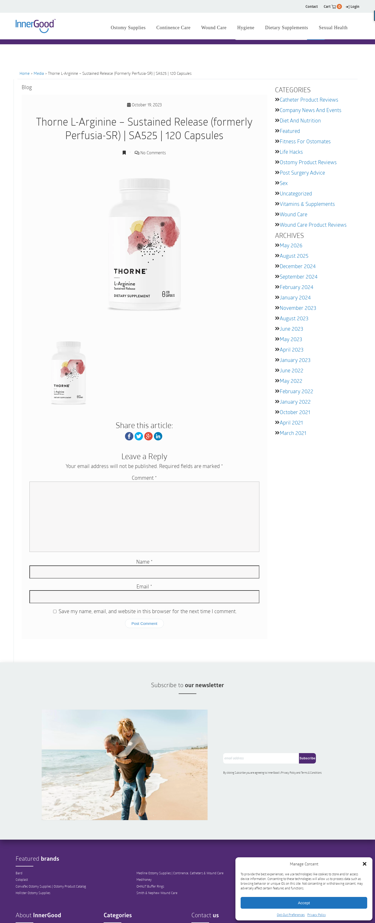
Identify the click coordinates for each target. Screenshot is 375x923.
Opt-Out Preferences (291, 915)
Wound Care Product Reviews (313, 224)
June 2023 (291, 328)
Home (25, 73)
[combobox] (271, 50)
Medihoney (144, 854)
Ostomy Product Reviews (308, 162)
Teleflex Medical (285, 847)
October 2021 (295, 412)
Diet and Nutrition (300, 120)
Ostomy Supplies (115, 903)
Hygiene (245, 27)
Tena (277, 854)
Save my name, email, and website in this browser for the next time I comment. (148, 610)
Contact (311, 6)
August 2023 (294, 318)
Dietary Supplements (286, 27)
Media (39, 73)
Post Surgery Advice (302, 172)
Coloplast (22, 854)
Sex (284, 183)
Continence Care (115, 917)
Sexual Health (333, 27)
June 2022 (291, 370)
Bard (19, 847)
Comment (144, 477)
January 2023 (295, 359)
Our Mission (24, 910)
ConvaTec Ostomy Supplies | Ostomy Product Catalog (51, 860)
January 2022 (295, 401)
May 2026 (291, 245)
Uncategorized (296, 193)
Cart (333, 6)
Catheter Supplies (116, 910)
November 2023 (298, 307)
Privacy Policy (316, 915)
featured (290, 130)
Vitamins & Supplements (307, 203)
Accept (304, 903)
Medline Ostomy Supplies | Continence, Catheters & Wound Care (179, 847)
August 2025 (294, 255)
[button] (364, 863)
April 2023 (291, 349)
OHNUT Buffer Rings (150, 860)
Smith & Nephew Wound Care (156, 867)
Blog (19, 917)
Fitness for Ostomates (305, 141)
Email (144, 586)
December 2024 (298, 266)
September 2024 (298, 276)
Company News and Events (310, 110)
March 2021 (293, 432)
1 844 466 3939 (140, 49)
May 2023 (291, 339)
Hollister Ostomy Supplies (33, 867)
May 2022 (291, 380)
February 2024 (296, 287)
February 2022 (296, 391)
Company (22, 903)
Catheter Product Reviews (309, 99)
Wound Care (293, 214)
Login (352, 6)
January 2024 (295, 297)
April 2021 (291, 422)
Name (144, 561)
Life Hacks (291, 151)
